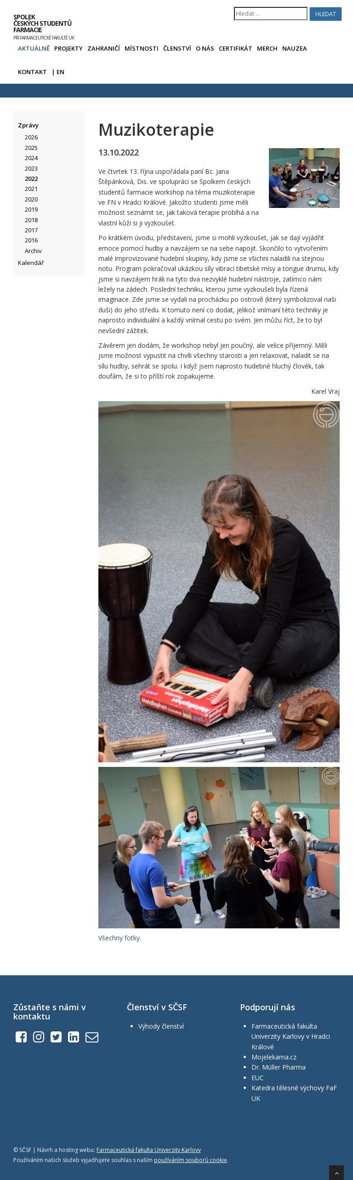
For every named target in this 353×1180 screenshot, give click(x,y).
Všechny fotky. (119, 937)
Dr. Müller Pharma (278, 1067)
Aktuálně (34, 48)
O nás (205, 48)
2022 (31, 178)
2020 (31, 199)
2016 (31, 240)
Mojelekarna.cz (273, 1057)
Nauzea (294, 48)
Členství (177, 48)
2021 (31, 188)
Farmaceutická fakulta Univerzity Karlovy (149, 1150)
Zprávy (28, 125)
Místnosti (142, 48)
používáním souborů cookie (190, 1160)
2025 (31, 148)
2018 (31, 220)
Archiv (33, 251)
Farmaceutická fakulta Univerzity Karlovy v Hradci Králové (290, 1036)
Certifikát (235, 48)
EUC (257, 1077)
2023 (31, 168)
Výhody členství (161, 1026)
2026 (31, 137)
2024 (31, 158)
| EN (57, 72)
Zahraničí (103, 48)
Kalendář (31, 263)
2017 (31, 230)
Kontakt (32, 72)
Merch (267, 48)
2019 (31, 209)
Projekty (68, 48)
